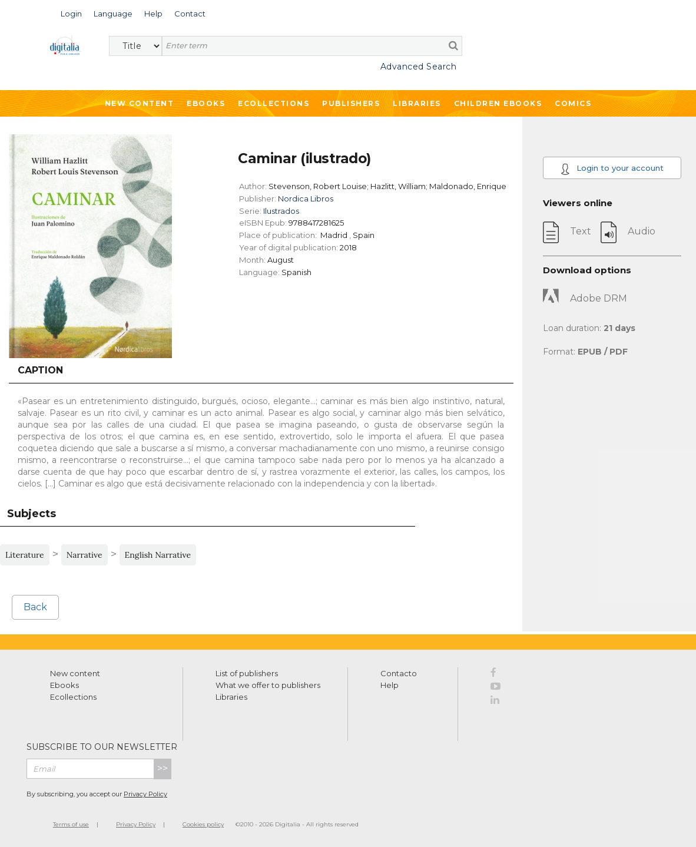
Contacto (398, 673)
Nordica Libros (305, 198)
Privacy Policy (145, 794)
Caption (40, 370)
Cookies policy (203, 824)
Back (35, 607)
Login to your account (612, 169)
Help (389, 685)
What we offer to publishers (268, 685)
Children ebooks (498, 103)
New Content (139, 103)
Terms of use (71, 824)
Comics (573, 103)
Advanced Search (418, 66)
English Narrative (158, 555)
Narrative (84, 555)
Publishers (351, 103)
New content (75, 673)
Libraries (417, 103)
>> (162, 768)
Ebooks (206, 103)
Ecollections (273, 103)
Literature (24, 555)
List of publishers (247, 673)
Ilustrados (281, 211)
